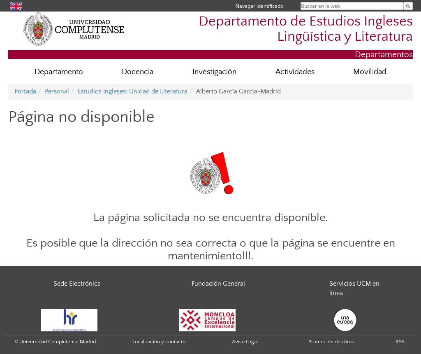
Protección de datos (331, 342)
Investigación (214, 72)
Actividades (295, 72)
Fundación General (218, 283)
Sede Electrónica (77, 283)
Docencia (137, 72)
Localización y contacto (158, 342)
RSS (400, 342)
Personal (57, 91)
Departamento (59, 72)
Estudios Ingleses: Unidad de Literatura (132, 91)
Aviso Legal (245, 342)
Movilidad (369, 72)
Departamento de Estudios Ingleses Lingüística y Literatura (306, 29)
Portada (25, 91)
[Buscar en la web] (408, 6)
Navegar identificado (259, 5)
